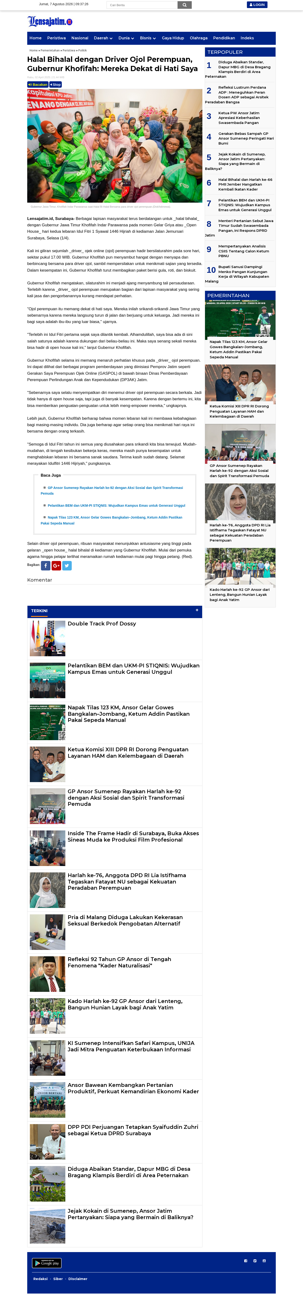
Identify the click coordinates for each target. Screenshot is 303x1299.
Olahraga (199, 38)
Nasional (79, 38)
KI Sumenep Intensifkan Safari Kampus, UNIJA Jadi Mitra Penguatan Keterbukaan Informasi (131, 1051)
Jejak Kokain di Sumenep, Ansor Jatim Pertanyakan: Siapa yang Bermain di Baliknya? (130, 1219)
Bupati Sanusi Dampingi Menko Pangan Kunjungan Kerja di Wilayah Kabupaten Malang (237, 273)
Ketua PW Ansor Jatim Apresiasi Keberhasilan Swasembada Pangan (239, 118)
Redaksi (40, 1284)
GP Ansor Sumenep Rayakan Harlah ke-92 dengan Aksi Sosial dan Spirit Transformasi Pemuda (126, 803)
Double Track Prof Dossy (102, 629)
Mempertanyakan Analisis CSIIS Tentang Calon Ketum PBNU (243, 251)
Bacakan (37, 84)
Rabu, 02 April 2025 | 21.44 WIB (45, 77)
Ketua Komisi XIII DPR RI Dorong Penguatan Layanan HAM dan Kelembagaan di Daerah (128, 758)
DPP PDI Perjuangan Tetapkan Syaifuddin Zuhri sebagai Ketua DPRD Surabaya (133, 1135)
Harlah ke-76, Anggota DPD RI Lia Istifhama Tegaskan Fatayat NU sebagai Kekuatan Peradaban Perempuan (127, 887)
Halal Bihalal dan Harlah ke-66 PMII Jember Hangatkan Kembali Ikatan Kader (245, 184)
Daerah (101, 38)
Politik (82, 50)
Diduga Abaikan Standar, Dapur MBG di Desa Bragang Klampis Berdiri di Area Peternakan (129, 1177)
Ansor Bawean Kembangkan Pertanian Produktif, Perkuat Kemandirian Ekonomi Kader (133, 1093)
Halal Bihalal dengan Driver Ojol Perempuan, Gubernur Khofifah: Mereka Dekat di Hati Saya (112, 64)
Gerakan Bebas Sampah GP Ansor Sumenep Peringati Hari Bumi (246, 138)
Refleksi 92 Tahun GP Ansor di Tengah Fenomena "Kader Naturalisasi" (119, 968)
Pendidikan (224, 38)
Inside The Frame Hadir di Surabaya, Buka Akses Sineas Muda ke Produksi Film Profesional (133, 842)
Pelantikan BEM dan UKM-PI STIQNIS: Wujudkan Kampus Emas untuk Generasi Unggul (116, 508)
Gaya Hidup (173, 38)
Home (36, 38)
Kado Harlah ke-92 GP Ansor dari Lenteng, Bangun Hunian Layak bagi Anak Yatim (125, 1009)
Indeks (247, 38)
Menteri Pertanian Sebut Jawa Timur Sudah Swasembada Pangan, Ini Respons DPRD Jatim (239, 228)
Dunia (124, 38)
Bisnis (146, 38)
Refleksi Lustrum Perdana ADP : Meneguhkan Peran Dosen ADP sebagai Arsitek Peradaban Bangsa (236, 94)
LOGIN (257, 5)
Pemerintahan (50, 50)
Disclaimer (77, 1284)
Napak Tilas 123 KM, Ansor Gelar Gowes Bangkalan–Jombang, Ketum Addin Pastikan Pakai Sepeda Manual (129, 719)
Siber (58, 1284)
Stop (55, 84)
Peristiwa (56, 38)
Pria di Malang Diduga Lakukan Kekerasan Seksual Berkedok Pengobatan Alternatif (125, 926)
